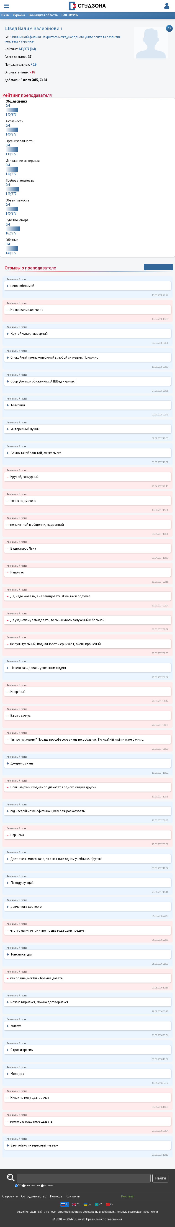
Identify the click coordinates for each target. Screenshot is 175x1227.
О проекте (10, 1196)
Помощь (56, 1196)
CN (109, 1204)
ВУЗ (19, 1185)
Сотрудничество (33, 1196)
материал (48, 1185)
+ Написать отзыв (158, 267)
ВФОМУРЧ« (69, 15)
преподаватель (32, 1185)
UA (87, 1204)
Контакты (73, 1196)
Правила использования (104, 1219)
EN (76, 1204)
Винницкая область (43, 15)
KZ (98, 1204)
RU (64, 1204)
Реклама (127, 1196)
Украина (19, 15)
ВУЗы (5, 15)
